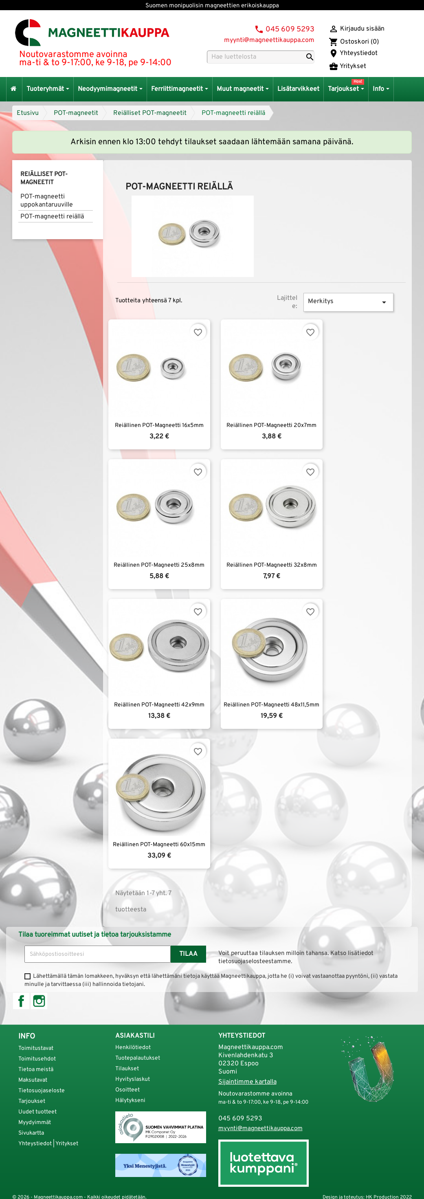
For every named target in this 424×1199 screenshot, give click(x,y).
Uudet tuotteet (37, 1112)
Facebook (21, 1001)
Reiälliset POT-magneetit (150, 113)
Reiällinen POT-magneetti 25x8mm (159, 565)
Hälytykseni (130, 1100)
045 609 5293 (290, 29)
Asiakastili (135, 1036)
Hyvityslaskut (132, 1079)
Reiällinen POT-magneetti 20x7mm (271, 425)
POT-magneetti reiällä (233, 113)
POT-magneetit (76, 113)
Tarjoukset (31, 1101)
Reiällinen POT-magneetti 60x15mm (159, 844)
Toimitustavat (35, 1048)
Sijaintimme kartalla (247, 1082)
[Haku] (260, 57)
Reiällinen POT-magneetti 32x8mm (271, 565)
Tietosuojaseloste (41, 1090)
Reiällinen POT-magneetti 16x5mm (159, 425)
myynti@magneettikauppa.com (269, 40)
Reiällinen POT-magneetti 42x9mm (159, 705)
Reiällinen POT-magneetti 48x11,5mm (271, 705)
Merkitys (348, 302)
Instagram (39, 1001)
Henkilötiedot (133, 1047)
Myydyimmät (34, 1122)
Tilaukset (127, 1068)
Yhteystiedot (353, 53)
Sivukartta (31, 1133)
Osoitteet (127, 1090)
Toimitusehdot (37, 1059)
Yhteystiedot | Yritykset (48, 1143)
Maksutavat (32, 1080)
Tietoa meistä (35, 1069)
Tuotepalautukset (137, 1058)
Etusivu (28, 113)
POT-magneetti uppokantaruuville (46, 201)
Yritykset (347, 66)
